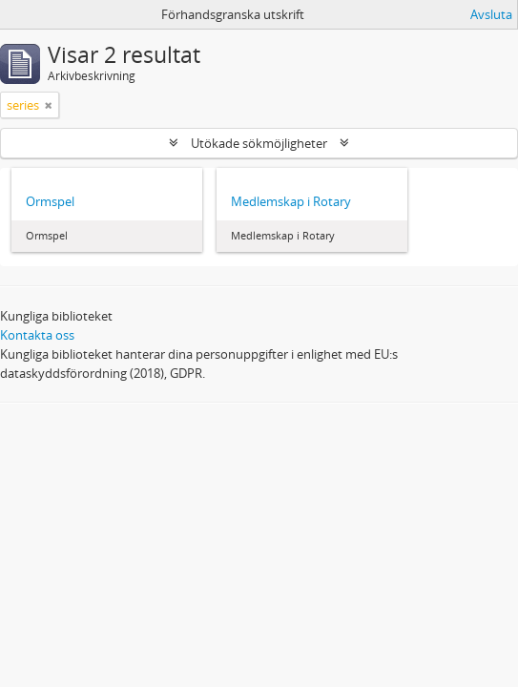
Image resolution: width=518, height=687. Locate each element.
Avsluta (491, 14)
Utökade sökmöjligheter (259, 143)
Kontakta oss (37, 335)
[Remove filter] (48, 104)
